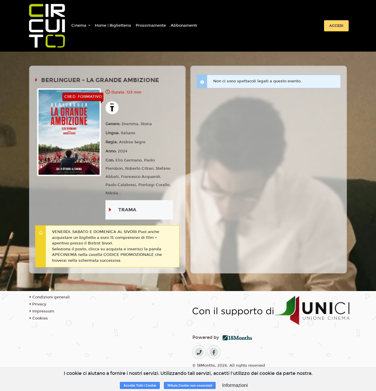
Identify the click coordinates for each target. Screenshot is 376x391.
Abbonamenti (184, 25)
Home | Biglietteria (113, 25)
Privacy (38, 304)
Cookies (39, 318)
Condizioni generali (50, 297)
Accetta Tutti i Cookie (139, 385)
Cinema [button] (79, 25)
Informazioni (235, 385)
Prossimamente (151, 25)
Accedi (336, 26)
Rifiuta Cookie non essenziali (189, 385)
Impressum (42, 311)
